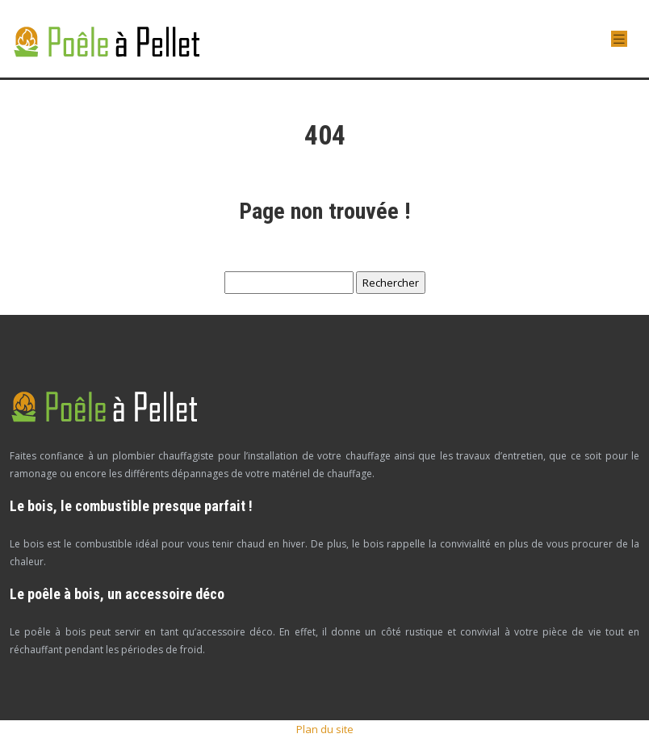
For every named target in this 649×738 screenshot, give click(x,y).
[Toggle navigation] (619, 39)
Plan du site (325, 729)
